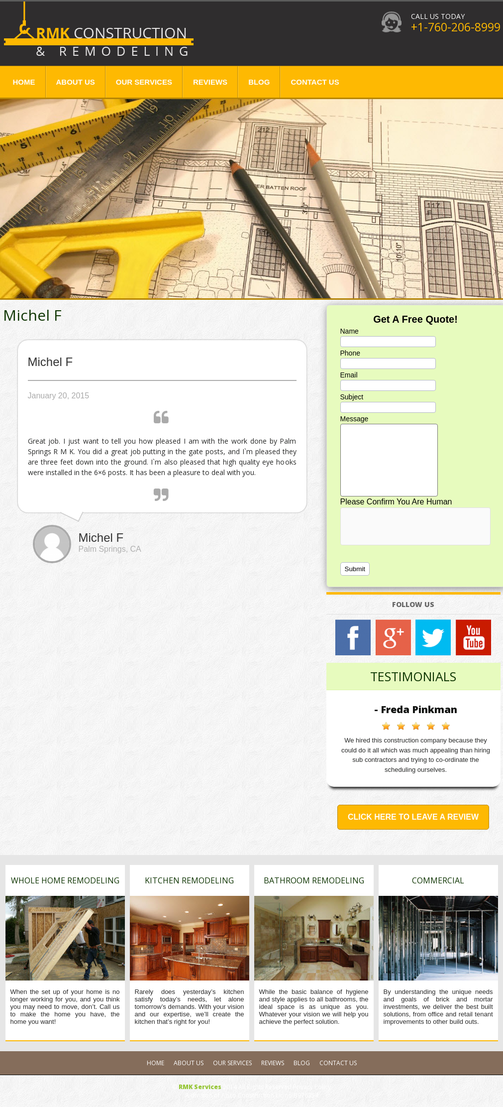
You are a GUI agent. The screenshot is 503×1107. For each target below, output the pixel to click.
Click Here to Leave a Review (413, 817)
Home (24, 82)
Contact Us (315, 82)
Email (349, 375)
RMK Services (200, 1087)
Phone (350, 353)
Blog (259, 82)
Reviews (210, 82)
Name (349, 331)
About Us (75, 82)
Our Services (144, 82)
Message (354, 419)
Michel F (32, 315)
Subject (352, 397)
